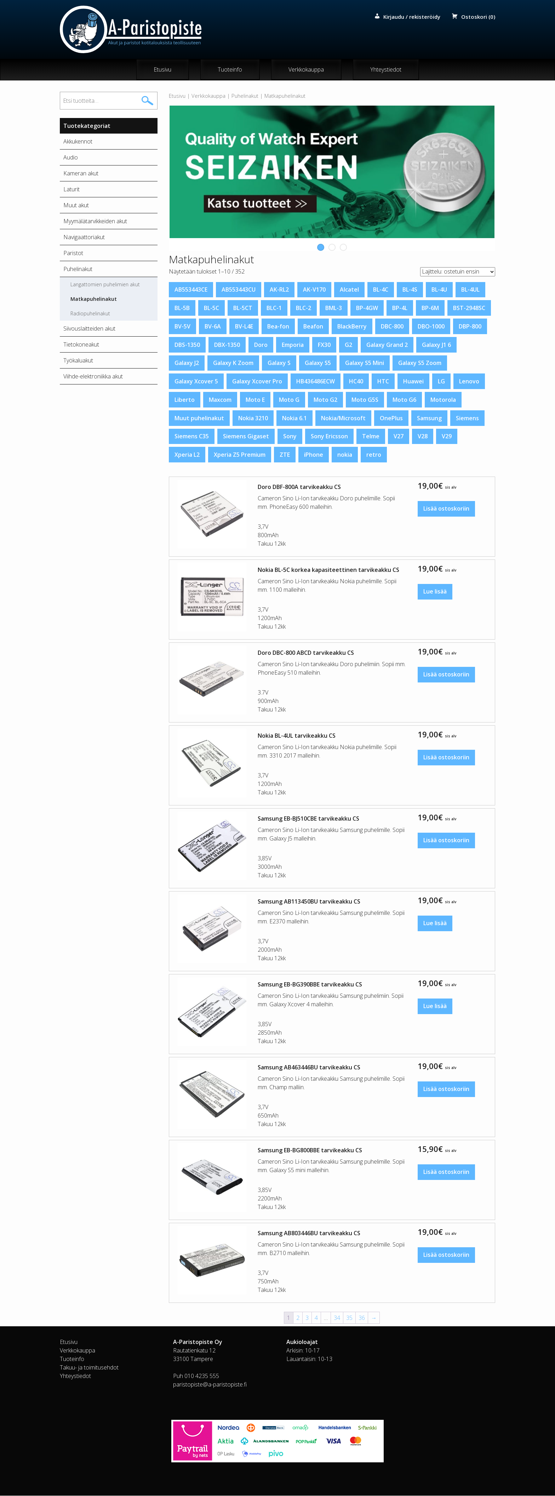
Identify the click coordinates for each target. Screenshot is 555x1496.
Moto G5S (364, 400)
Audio (70, 158)
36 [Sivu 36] (362, 1318)
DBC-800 (392, 327)
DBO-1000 (431, 327)
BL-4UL (470, 290)
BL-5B (182, 308)
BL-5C (211, 308)
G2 (348, 345)
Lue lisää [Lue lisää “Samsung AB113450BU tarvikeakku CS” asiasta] (435, 924)
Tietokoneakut (81, 345)
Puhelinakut (244, 96)
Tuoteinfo (230, 70)
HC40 (356, 382)
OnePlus (391, 418)
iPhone (313, 455)
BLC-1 (274, 308)
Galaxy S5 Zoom (419, 363)
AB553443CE (190, 290)
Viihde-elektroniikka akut (93, 377)
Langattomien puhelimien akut (105, 284)
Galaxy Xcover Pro (257, 382)
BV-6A (213, 327)
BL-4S (409, 290)
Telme (370, 436)
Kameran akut (80, 174)
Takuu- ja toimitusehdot (89, 1368)
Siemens (467, 418)
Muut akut (76, 205)
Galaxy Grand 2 (387, 345)
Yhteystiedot (385, 70)
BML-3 (333, 308)
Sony (290, 436)
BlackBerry (352, 327)
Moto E (255, 400)
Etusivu (162, 70)
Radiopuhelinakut (90, 313)
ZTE (285, 455)
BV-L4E (244, 327)
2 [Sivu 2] (297, 1318)
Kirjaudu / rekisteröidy (411, 16)
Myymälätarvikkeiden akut (95, 221)
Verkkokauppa (306, 70)
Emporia (293, 345)
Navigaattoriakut (84, 237)
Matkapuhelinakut (93, 299)
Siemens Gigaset (246, 436)
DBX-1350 (227, 345)
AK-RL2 (279, 290)
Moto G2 (325, 400)
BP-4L (399, 308)
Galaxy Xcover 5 (196, 382)
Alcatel (349, 290)
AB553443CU (239, 290)
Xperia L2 (187, 455)
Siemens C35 (191, 436)
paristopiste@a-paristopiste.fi (210, 1385)
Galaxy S (279, 363)
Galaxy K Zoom (233, 363)
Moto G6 (404, 400)
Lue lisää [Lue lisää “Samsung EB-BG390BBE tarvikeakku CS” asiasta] (435, 1007)
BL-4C (380, 290)
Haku (147, 100)
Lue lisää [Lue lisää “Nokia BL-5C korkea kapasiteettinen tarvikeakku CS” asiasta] (435, 592)
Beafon (313, 327)
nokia (344, 455)
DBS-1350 (187, 345)
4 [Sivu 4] (316, 1318)
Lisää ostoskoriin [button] (446, 509)
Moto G (289, 400)
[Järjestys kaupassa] (457, 271)
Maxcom (220, 400)
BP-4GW (367, 308)
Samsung (429, 418)
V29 (447, 436)
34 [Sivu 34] (337, 1318)
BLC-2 (303, 308)
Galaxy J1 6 (436, 345)
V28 (423, 436)
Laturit (71, 189)
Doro (261, 345)
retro (373, 455)
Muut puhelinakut (199, 418)
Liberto (184, 400)
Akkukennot (77, 142)
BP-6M (430, 308)
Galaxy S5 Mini (364, 363)
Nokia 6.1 (294, 418)
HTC (383, 382)
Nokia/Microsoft (343, 418)
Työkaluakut (78, 361)
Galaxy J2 (186, 363)
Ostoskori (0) (478, 16)
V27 (399, 436)
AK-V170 (314, 290)
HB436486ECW (315, 382)
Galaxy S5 (318, 363)
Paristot (73, 253)
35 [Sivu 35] (349, 1318)
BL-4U (439, 290)
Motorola (443, 400)
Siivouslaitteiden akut (89, 329)
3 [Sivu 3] (307, 1318)
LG (441, 382)
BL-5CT (242, 308)
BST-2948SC (469, 308)
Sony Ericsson (329, 436)
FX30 (324, 345)
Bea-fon (278, 327)
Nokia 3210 (253, 418)
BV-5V (182, 327)
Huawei (413, 382)
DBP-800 (470, 327)
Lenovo (469, 382)
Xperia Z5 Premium (239, 455)
